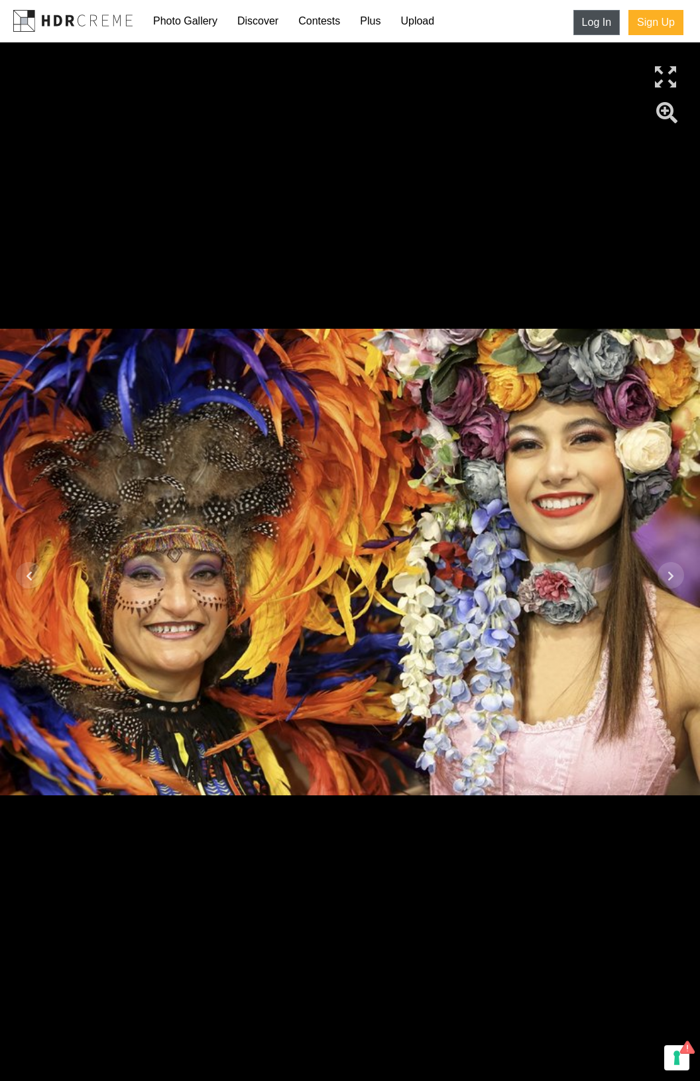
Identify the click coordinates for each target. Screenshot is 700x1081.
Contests (319, 21)
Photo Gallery (185, 21)
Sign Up (656, 22)
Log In (596, 22)
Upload (417, 21)
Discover (257, 21)
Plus (370, 21)
